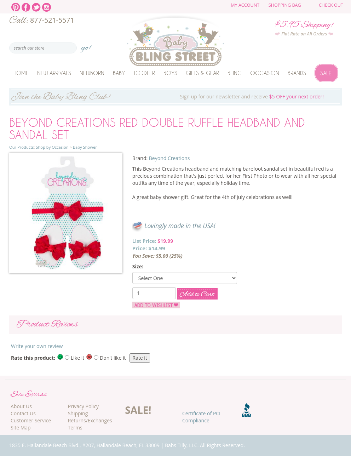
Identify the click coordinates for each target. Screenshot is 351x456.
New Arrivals (54, 73)
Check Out (331, 5)
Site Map (21, 427)
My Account (245, 5)
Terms (75, 427)
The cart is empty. (312, 8)
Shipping (78, 413)
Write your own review (37, 346)
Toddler (144, 73)
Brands (297, 73)
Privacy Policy (83, 406)
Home (21, 73)
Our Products (21, 147)
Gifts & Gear (202, 73)
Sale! (326, 73)
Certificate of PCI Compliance (201, 417)
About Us (21, 406)
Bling (235, 73)
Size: (137, 266)
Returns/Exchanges (90, 420)
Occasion (264, 73)
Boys (170, 73)
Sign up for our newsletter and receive (175, 97)
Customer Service (31, 420)
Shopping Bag (285, 5)
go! (86, 45)
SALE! (138, 410)
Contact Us (23, 413)
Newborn (92, 73)
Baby (119, 73)
